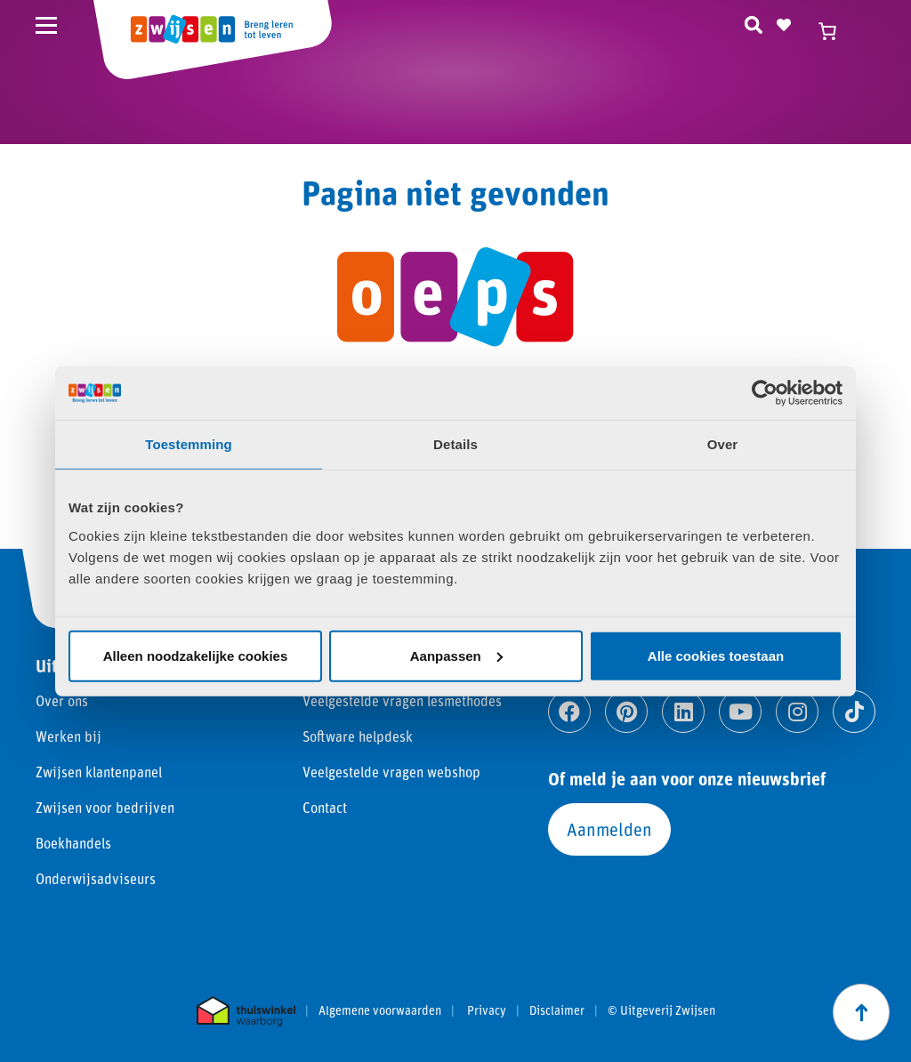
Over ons (62, 700)
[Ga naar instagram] (797, 711)
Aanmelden (609, 829)
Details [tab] (455, 444)
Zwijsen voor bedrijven (105, 807)
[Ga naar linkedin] (683, 711)
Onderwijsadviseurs (96, 878)
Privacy (486, 1010)
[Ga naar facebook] (569, 711)
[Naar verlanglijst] (784, 22)
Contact (324, 807)
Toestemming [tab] (188, 444)
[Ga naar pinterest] (626, 711)
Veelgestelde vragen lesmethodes (402, 700)
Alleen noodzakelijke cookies (195, 655)
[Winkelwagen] (835, 31)
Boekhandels (73, 842)
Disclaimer (556, 1010)
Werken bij (68, 736)
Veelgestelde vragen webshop (391, 771)
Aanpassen (456, 655)
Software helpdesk (357, 736)
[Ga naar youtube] (740, 711)
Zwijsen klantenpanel (99, 771)
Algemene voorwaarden (379, 1010)
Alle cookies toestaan (716, 655)
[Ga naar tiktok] (854, 711)
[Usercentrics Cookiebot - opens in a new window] (764, 393)
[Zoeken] (753, 22)
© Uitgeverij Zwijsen (661, 1010)
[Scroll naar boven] (861, 1012)
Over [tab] (722, 444)
